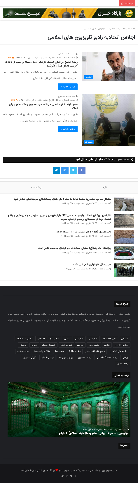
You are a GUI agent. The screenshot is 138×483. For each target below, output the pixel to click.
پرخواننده (36, 187)
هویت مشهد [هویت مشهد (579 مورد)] (23, 351)
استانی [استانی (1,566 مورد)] (67, 338)
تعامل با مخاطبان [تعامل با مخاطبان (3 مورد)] (24, 338)
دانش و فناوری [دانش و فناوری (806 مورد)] (121, 345)
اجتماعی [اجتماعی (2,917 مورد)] (124, 338)
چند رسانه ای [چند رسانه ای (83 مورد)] (47, 357)
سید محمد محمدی (68, 54)
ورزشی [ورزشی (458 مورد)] (125, 357)
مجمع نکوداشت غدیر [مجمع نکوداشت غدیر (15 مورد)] (95, 351)
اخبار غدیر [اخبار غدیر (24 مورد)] (93, 338)
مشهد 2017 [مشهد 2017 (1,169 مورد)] (75, 351)
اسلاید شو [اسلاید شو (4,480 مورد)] (54, 338)
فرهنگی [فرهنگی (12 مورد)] (23, 345)
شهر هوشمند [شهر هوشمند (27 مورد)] (66, 345)
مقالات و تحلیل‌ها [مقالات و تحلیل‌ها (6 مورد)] (42, 351)
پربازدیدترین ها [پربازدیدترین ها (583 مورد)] (66, 357)
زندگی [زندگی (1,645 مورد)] (107, 345)
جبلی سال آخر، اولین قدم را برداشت (92, 264)
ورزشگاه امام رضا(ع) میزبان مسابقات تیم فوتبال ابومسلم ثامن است (74, 248)
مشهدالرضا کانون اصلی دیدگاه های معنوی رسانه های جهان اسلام (43, 106)
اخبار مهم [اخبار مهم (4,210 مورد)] (79, 338)
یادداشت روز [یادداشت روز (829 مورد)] (122, 363)
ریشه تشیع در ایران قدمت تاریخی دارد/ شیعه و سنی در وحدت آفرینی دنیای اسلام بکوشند (41, 64)
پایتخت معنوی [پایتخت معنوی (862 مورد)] (84, 357)
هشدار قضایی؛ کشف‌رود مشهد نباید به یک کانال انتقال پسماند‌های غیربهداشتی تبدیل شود (62, 199)
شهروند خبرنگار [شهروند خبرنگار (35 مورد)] (48, 345)
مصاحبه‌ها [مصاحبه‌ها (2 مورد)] (59, 351)
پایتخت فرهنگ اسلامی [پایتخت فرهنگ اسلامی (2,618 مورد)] (107, 357)
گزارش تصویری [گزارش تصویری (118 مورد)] (29, 357)
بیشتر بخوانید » (68, 86)
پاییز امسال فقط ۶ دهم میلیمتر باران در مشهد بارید (83, 232)
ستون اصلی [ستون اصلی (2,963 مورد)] (94, 345)
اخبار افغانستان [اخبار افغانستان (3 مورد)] (109, 338)
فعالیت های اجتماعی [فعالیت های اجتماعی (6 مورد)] (119, 351)
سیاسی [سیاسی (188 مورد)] (80, 345)
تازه (105, 187)
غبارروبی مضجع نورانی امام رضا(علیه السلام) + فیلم (94, 433)
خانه (131, 29)
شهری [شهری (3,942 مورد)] (34, 345)
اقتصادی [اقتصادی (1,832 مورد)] (41, 338)
